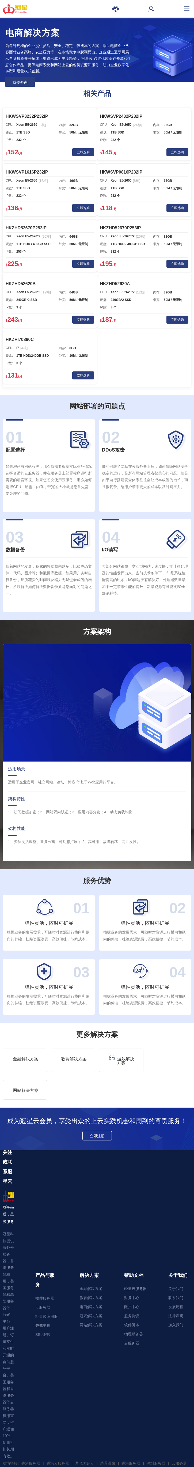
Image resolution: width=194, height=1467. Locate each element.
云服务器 (42, 1280)
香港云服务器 (58, 1436)
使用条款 (89, 1462)
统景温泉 (107, 1436)
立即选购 (83, 152)
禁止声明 (120, 1462)
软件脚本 (131, 1297)
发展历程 (175, 1279)
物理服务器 (44, 1271)
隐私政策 (73, 1462)
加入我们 (175, 1297)
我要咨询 (20, 82)
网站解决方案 (170, 1059)
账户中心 (131, 1279)
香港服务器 (30, 1436)
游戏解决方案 (121, 1060)
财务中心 (131, 1270)
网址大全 (12, 1443)
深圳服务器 (156, 1436)
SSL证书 (42, 1307)
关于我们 (175, 1261)
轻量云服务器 (135, 1261)
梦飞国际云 (84, 1436)
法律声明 (175, 1288)
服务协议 (131, 1288)
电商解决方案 (91, 1279)
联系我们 (175, 1270)
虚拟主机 (42, 1298)
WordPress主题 (40, 1443)
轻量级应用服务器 (46, 1290)
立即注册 (97, 1108)
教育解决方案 (74, 1059)
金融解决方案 (26, 1059)
